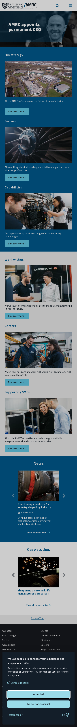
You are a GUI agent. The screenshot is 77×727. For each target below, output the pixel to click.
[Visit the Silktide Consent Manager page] (66, 715)
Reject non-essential (38, 704)
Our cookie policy (20, 682)
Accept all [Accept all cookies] (38, 694)
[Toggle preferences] (15, 715)
